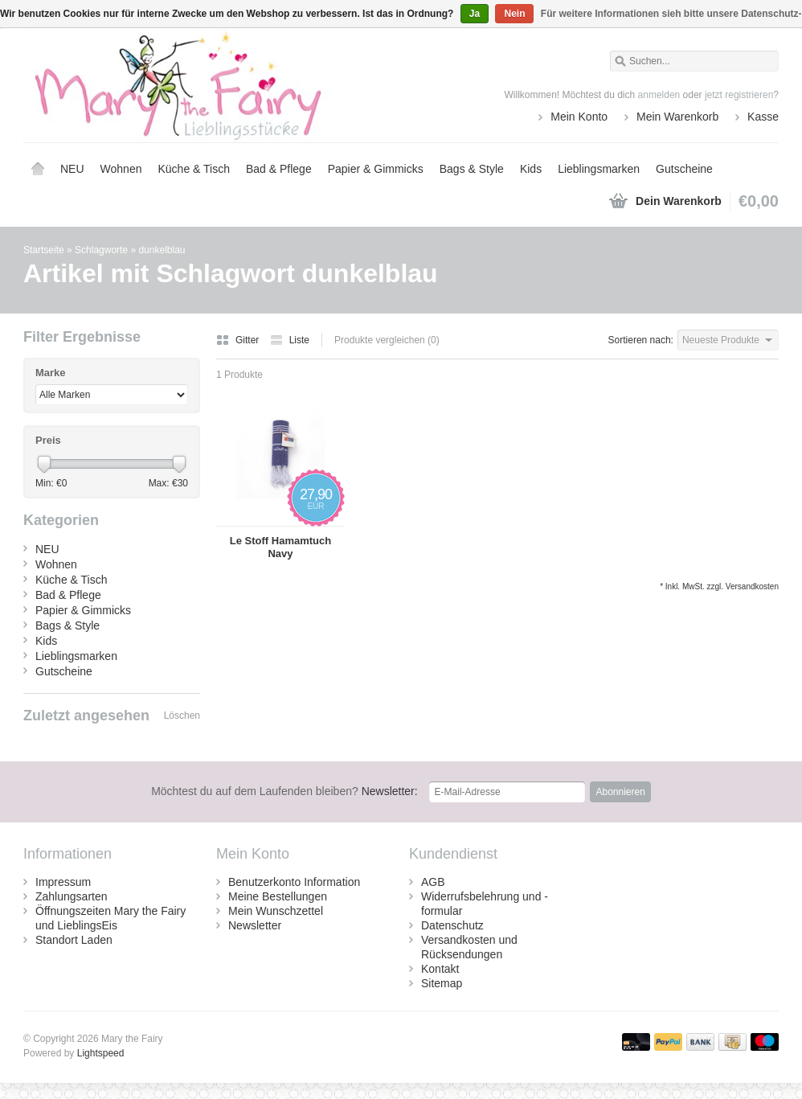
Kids (531, 168)
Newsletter (254, 925)
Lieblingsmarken (599, 168)
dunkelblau (161, 250)
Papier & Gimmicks (376, 168)
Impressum (63, 882)
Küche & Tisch (194, 168)
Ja (474, 13)
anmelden (659, 94)
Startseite (37, 169)
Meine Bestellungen (277, 896)
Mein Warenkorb (677, 116)
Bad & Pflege (279, 168)
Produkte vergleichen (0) (387, 340)
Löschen (182, 715)
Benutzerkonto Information (294, 882)
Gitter (239, 340)
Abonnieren (619, 792)
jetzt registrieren (739, 94)
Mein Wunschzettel (275, 910)
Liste (289, 340)
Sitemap (441, 983)
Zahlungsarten (71, 896)
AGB (433, 882)
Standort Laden (74, 939)
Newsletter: (284, 791)
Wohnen (121, 168)
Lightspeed (101, 1053)
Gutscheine (684, 168)
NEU (72, 168)
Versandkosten (752, 586)
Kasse (763, 116)
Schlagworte (101, 250)
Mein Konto (579, 116)
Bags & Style (472, 168)
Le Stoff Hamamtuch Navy (280, 547)
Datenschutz (452, 925)
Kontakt (440, 968)
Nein (514, 13)
